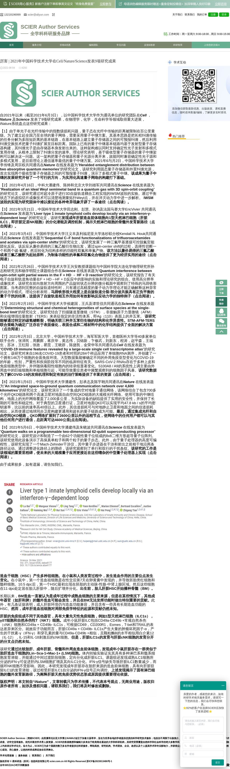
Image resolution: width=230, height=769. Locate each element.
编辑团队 (93, 45)
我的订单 (202, 14)
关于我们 (177, 14)
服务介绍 (36, 45)
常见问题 (121, 45)
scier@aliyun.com (38, 14)
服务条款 (22, 755)
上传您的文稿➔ (212, 45)
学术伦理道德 (7, 755)
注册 (213, 14)
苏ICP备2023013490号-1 (99, 761)
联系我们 (190, 14)
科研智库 (177, 45)
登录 (224, 14)
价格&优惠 (65, 45)
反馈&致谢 (149, 45)
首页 (11, 45)
